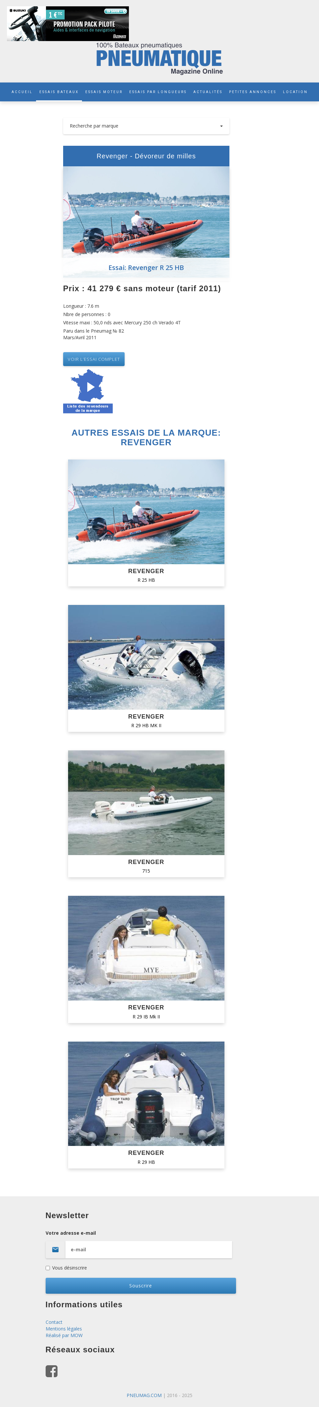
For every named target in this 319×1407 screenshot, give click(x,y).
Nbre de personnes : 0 (86, 314)
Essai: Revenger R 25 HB (146, 267)
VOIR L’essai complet (94, 359)
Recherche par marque (146, 126)
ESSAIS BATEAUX (59, 92)
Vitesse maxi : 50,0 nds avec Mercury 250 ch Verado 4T (122, 322)
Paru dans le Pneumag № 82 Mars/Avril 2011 (93, 334)
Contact (54, 1322)
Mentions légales (64, 1329)
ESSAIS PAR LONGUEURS (158, 92)
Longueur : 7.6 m (81, 306)
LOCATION (295, 92)
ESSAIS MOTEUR (104, 92)
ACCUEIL (22, 92)
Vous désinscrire (66, 1268)
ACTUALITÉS (207, 92)
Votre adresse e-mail (160, 1244)
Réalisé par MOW (64, 1335)
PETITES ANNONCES (252, 92)
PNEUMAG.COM (144, 1395)
